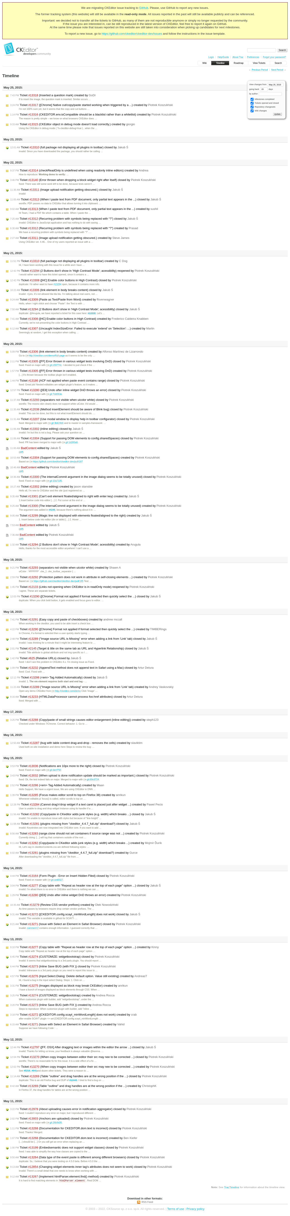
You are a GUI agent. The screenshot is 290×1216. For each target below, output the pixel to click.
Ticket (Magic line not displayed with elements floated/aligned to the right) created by (81, 515)
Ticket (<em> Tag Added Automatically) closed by (58, 677)
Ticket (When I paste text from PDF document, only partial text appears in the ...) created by (84, 209)
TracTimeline (231, 1187)
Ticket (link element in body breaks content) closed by (61, 290)
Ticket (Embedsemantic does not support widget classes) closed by (77, 1147)
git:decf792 (53, 770)
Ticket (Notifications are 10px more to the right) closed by (70, 766)
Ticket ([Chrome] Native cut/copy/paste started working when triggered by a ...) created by (91, 105)
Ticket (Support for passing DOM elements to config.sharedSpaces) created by (85, 457)
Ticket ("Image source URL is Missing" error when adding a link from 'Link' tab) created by (92, 687)
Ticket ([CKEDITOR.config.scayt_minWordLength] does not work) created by (73, 1015)
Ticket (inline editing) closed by (46, 429)
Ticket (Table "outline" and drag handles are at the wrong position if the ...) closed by (88, 1076)
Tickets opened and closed (265, 103)
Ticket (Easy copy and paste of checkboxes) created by (66, 619)
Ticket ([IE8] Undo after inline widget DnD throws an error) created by (78, 895)
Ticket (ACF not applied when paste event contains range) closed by (77, 380)
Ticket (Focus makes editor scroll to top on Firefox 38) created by (68, 795)
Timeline (220, 63)
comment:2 (33, 928)
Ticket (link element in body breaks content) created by (76, 351)
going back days (261, 89)
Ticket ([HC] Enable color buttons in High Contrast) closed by (73, 280)
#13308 (92, 313)
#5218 (27, 1070)
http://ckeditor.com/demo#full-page (45, 355)
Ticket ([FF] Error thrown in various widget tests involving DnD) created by (81, 371)
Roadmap (239, 63)
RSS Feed (147, 1202)
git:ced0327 (55, 880)
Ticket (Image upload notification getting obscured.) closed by (66, 190)
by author (265, 94)
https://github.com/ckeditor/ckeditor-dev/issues (132, 33)
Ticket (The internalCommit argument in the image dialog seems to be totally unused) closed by (95, 477)
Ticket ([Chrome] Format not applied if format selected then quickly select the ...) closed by (85, 596)
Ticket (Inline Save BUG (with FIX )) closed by (63, 966)
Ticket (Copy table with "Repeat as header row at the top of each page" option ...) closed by (85, 885)
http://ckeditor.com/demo (66, 691)
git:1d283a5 (70, 442)
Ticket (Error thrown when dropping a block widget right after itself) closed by (83, 180)
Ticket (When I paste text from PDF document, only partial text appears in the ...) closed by (85, 199)
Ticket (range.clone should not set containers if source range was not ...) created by (87, 833)
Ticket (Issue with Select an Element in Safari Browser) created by (67, 1024)
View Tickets (259, 63)
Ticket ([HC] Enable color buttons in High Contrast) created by (79, 319)
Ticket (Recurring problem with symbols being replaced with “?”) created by (74, 228)
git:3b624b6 (55, 423)
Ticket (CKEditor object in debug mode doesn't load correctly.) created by (72, 124)
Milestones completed (262, 99)
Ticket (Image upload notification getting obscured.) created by (69, 238)
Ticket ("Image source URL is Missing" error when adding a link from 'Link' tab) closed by (83, 639)
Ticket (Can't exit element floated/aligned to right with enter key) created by (74, 496)
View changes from (266, 84)
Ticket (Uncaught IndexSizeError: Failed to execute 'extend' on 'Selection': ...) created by (82, 328)
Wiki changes (259, 110)
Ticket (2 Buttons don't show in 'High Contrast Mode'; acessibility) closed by (75, 309)
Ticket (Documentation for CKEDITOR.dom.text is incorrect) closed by (78, 1128)
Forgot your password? (274, 57)
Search (278, 63)
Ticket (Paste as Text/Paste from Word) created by (62, 299)
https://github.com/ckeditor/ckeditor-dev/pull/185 (56, 581)
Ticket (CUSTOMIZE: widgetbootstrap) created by (62, 995)
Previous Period (260, 70)
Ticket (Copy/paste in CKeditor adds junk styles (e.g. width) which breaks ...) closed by (83, 814)
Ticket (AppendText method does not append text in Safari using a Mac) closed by (82, 668)
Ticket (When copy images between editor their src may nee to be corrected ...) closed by (91, 1057)
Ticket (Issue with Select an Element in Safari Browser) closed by (75, 924)
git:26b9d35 (54, 1122)
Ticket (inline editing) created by (51, 486)
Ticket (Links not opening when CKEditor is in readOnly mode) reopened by (82, 587)
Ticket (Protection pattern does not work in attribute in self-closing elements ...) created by (91, 577)
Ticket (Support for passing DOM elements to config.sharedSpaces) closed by (84, 438)
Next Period (277, 70)
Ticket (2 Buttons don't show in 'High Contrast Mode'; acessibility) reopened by (84, 271)
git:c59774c (54, 365)
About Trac (237, 57)
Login (211, 57)
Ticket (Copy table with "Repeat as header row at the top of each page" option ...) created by (84, 947)
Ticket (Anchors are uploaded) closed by (59, 1118)
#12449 (73, 1080)
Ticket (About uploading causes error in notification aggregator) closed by (80, 1109)
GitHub (143, 8)
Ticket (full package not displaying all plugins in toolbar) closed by (69, 147)
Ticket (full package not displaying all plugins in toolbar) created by (68, 261)
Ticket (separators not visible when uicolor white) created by (65, 568)
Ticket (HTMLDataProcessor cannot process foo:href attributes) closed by (76, 697)
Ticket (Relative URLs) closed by (45, 658)
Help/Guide (223, 57)
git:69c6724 (91, 779)
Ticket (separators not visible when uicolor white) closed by (72, 400)
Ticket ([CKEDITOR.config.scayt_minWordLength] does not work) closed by (75, 914)
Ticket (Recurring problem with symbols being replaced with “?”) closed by (74, 219)
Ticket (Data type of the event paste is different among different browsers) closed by (87, 1157)
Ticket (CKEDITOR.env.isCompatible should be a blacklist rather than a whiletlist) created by (93, 114)
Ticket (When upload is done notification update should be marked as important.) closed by (92, 775)
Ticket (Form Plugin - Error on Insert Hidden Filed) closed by (72, 876)
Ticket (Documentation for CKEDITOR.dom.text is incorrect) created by (73, 1138)
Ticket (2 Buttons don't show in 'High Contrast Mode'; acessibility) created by (75, 544)
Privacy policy (195, 1209)
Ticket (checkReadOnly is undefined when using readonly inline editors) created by (79, 170)
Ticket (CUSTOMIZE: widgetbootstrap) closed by (64, 957)
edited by (35, 448)
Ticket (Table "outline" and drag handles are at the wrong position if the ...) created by (83, 1086)
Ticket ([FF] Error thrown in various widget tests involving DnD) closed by (80, 361)
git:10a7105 (54, 481)
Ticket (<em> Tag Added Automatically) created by (57, 785)
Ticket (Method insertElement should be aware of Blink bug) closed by (79, 409)
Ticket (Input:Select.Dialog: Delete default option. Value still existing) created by (78, 976)
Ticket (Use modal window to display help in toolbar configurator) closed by (82, 419)
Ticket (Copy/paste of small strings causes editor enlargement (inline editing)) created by (84, 720)
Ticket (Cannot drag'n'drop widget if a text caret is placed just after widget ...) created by (86, 804)
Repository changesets (263, 107)
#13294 (57, 284)
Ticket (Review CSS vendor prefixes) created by (64, 905)
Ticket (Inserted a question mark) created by (53, 95)
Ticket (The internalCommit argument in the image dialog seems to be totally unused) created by (95, 506)
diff (21, 452)
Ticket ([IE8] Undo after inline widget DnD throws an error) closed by (78, 390)
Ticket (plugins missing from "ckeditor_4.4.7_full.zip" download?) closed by (75, 824)
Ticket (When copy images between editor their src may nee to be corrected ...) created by (92, 1067)
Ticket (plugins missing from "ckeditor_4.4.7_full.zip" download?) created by (74, 853)
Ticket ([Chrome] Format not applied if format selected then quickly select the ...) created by (88, 629)
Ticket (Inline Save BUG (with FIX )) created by (60, 1005)
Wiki (204, 63)
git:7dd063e (54, 394)
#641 (34, 1070)
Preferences (253, 57)
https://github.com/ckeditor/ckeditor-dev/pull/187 (56, 461)
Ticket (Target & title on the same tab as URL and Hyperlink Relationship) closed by (79, 648)
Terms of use (175, 1209)
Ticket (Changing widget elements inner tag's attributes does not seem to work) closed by (91, 1167)
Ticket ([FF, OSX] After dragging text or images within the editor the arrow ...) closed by (83, 1047)
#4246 (52, 510)
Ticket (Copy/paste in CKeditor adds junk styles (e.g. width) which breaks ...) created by (86, 843)
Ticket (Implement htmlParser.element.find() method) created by (74, 1176)
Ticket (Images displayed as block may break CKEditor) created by (69, 986)
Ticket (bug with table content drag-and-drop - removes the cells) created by (76, 743)
